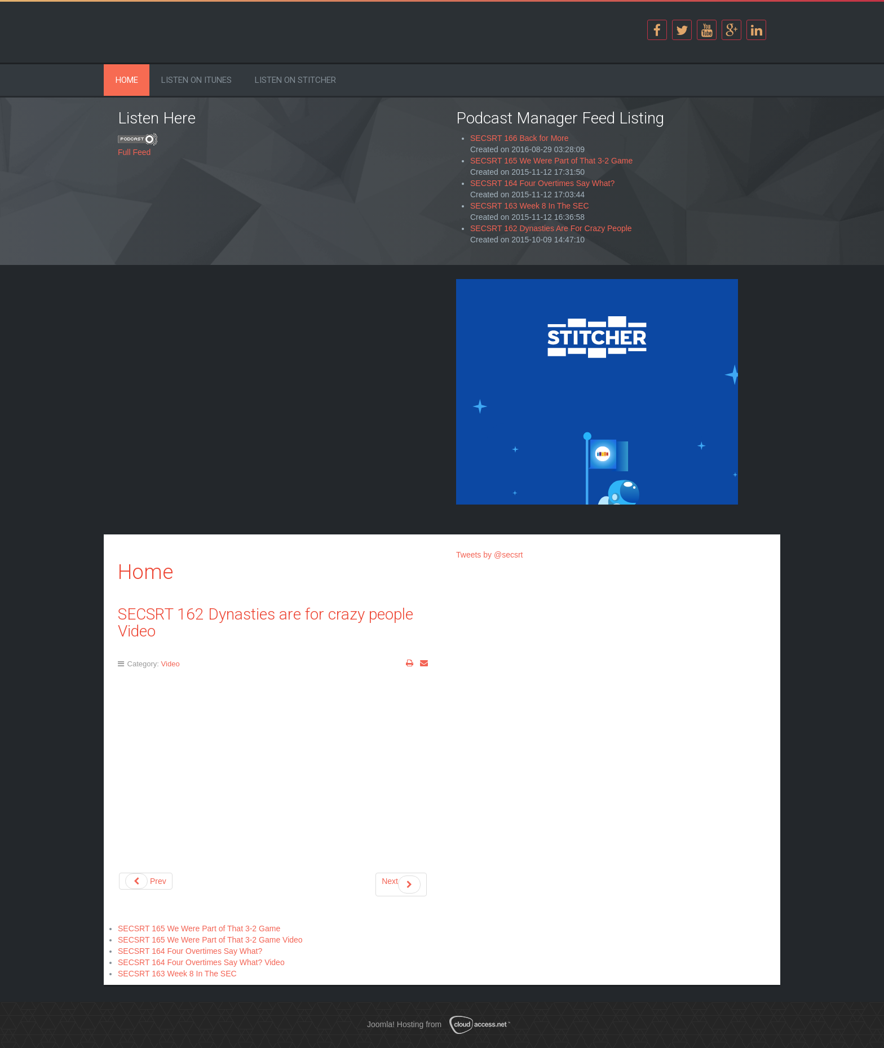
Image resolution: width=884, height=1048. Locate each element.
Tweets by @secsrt (489, 554)
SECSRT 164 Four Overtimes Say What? (542, 183)
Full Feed (134, 152)
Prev (145, 881)
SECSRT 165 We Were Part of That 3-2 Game (551, 160)
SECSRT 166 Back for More (519, 138)
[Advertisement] (273, 358)
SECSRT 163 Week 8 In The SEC (529, 205)
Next (401, 884)
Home (127, 80)
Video (170, 664)
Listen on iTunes (196, 80)
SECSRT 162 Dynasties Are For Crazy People (551, 228)
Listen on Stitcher (295, 80)
